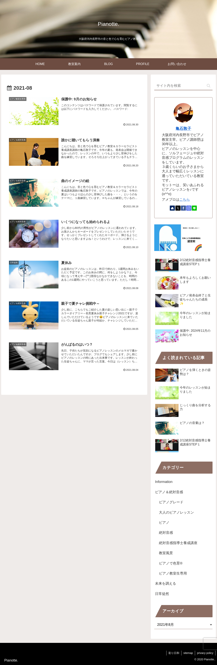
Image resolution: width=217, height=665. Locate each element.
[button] (208, 85)
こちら (184, 199)
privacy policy (205, 653)
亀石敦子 (183, 128)
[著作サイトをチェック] (172, 208)
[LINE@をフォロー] (194, 208)
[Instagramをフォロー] (188, 208)
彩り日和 (173, 653)
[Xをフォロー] (177, 208)
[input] (183, 86)
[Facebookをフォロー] (183, 208)
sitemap (188, 653)
